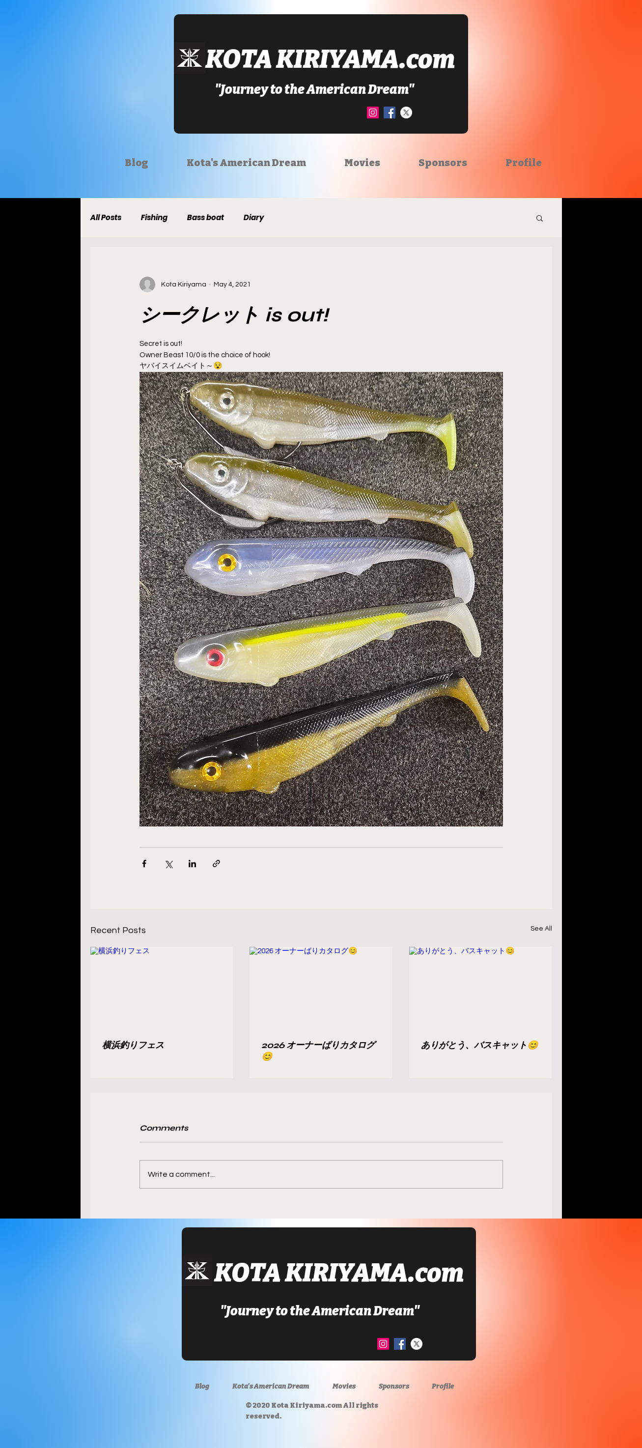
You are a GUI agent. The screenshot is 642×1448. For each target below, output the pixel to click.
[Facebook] (389, 112)
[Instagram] (373, 112)
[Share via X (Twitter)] (168, 863)
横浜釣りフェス (133, 1045)
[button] (539, 218)
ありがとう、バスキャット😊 (479, 1045)
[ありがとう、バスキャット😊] (480, 987)
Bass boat (205, 217)
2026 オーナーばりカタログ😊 (318, 1051)
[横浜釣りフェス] (161, 987)
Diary (254, 217)
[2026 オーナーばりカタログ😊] (321, 987)
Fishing (154, 217)
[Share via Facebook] (144, 863)
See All (541, 928)
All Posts (105, 217)
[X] (406, 112)
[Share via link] (216, 863)
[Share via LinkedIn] (192, 863)
